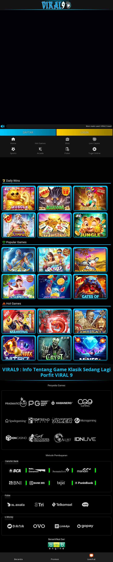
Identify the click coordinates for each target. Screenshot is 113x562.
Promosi (55, 557)
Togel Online (94, 151)
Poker (67, 151)
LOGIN (84, 132)
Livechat (91, 557)
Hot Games (40, 141)
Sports (13, 151)
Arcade (40, 151)
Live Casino (94, 141)
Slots (67, 141)
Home (13, 141)
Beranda (18, 557)
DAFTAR (28, 132)
